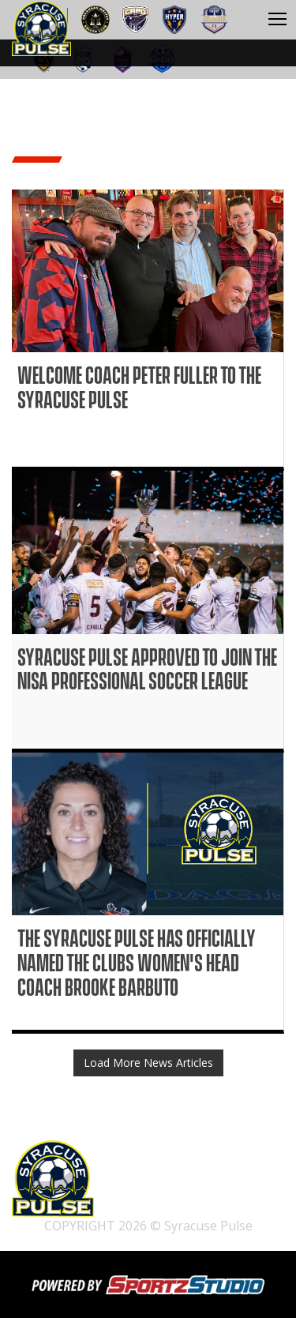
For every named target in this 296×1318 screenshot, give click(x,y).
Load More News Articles (148, 1062)
